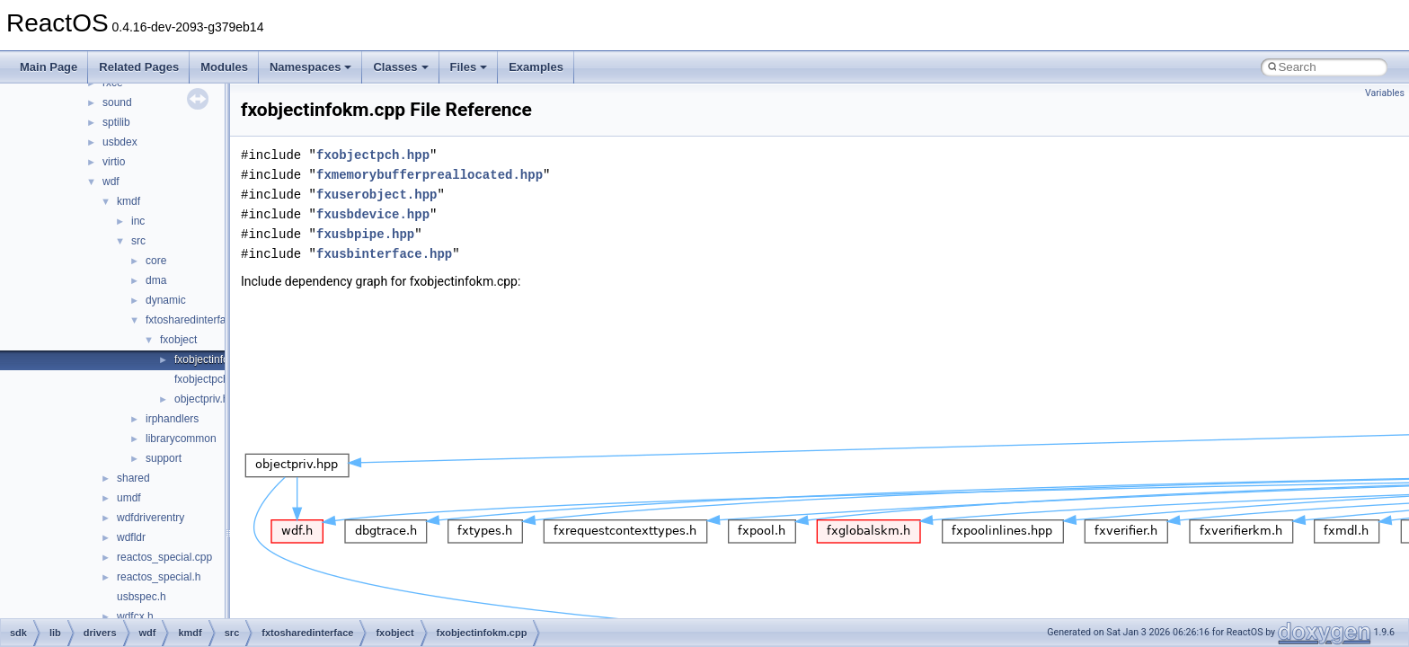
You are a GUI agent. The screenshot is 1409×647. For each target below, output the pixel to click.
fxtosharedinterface (191, 320)
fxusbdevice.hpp (373, 214)
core (156, 260)
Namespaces (311, 67)
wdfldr (131, 537)
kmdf (128, 201)
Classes (400, 67)
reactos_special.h (158, 577)
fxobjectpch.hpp (212, 379)
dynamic (166, 300)
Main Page (48, 67)
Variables (1385, 93)
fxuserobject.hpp (376, 194)
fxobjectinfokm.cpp (218, 359)
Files (469, 67)
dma (156, 280)
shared (133, 478)
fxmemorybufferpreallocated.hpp (429, 174)
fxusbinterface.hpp (384, 253)
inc (138, 221)
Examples (536, 67)
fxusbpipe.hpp (365, 234)
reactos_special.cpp (164, 557)
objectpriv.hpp (207, 399)
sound (117, 102)
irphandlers (172, 418)
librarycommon (181, 438)
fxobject (178, 339)
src (138, 241)
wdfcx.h (135, 616)
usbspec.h (141, 596)
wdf (111, 181)
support (164, 458)
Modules (224, 67)
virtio (113, 161)
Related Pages (139, 67)
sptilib (116, 122)
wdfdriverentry (150, 517)
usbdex (119, 142)
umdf (129, 498)
